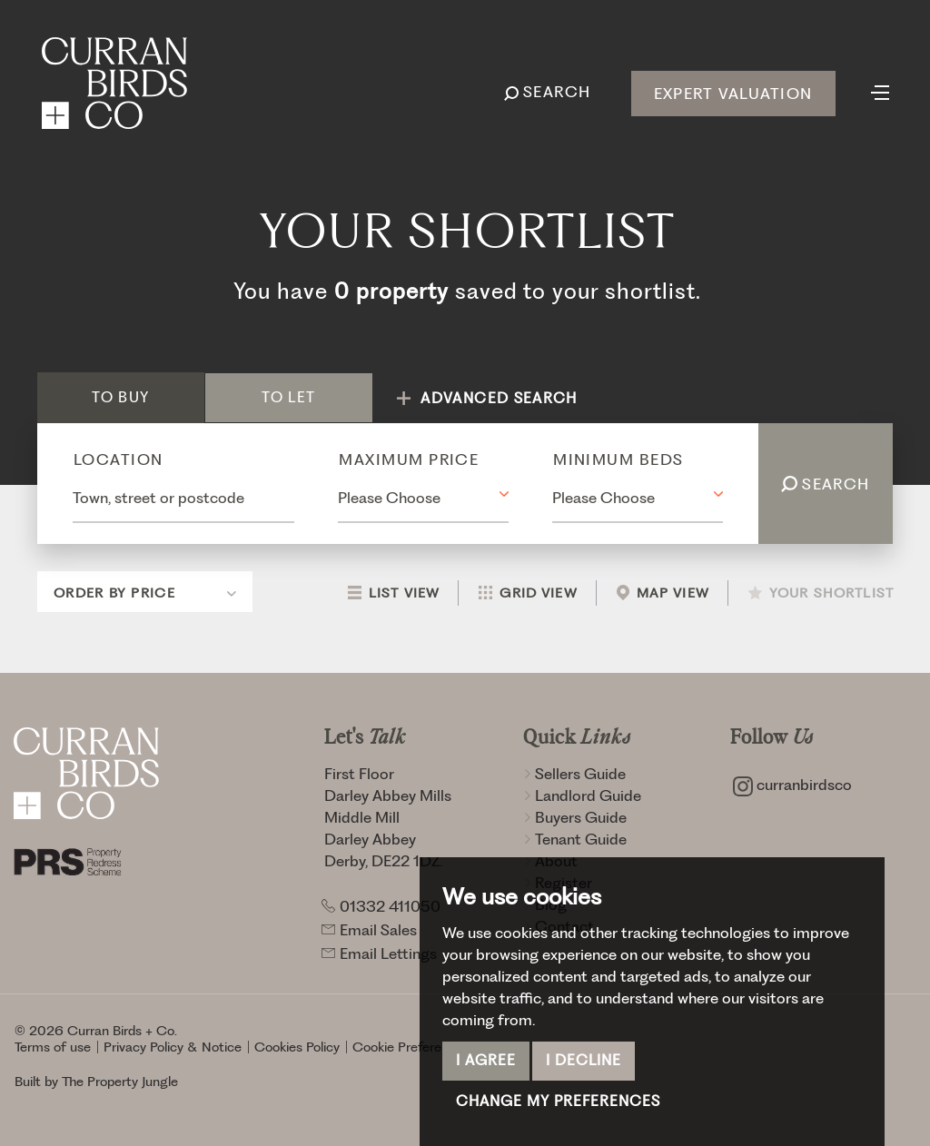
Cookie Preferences (411, 1047)
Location (118, 459)
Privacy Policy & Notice (173, 1047)
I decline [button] (583, 1060)
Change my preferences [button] (558, 1101)
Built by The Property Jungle (96, 1081)
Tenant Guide (575, 839)
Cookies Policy (297, 1047)
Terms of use (53, 1047)
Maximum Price (409, 459)
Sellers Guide (574, 774)
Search (825, 484)
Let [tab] (288, 397)
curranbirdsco (792, 785)
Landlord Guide (582, 795)
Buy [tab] (120, 397)
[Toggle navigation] (880, 91)
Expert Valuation (733, 93)
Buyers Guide (575, 817)
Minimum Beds (618, 459)
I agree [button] (486, 1060)
